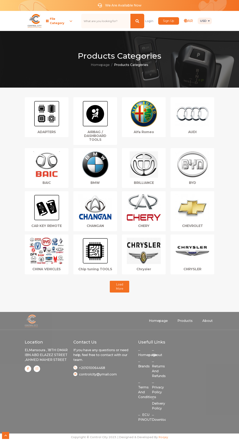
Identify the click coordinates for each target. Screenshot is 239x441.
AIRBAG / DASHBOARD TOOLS (95, 136)
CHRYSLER (192, 269)
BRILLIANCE (144, 183)
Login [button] (149, 21)
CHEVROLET (192, 226)
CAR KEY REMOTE (46, 226)
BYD (192, 183)
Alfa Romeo (144, 132)
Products (185, 321)
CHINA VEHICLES (46, 269)
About (207, 321)
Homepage (100, 65)
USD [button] (203, 21)
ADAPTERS (46, 132)
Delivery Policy (158, 406)
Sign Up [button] (168, 21)
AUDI (192, 132)
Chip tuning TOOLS (95, 269)
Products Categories (131, 65)
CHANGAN (95, 226)
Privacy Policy (158, 389)
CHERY (143, 226)
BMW (95, 183)
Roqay (163, 437)
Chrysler (144, 269)
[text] (106, 21)
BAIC (47, 183)
